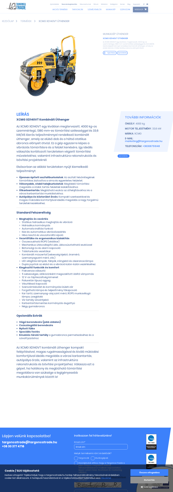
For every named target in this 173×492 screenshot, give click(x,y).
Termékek (26, 21)
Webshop (139, 9)
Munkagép (110, 9)
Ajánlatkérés (54, 4)
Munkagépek (99, 458)
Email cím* (79, 442)
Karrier (122, 4)
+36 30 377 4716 (13, 446)
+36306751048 (151, 146)
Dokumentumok (85, 4)
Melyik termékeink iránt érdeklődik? (93, 453)
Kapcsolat (136, 4)
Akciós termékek (60, 9)
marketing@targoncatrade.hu (143, 141)
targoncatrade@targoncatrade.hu (29, 442)
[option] (50, 66)
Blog (128, 4)
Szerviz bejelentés (69, 4)
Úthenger (122, 34)
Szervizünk (125, 9)
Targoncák (77, 9)
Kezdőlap (8, 21)
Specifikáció (110, 53)
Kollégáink (113, 4)
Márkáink (104, 4)
